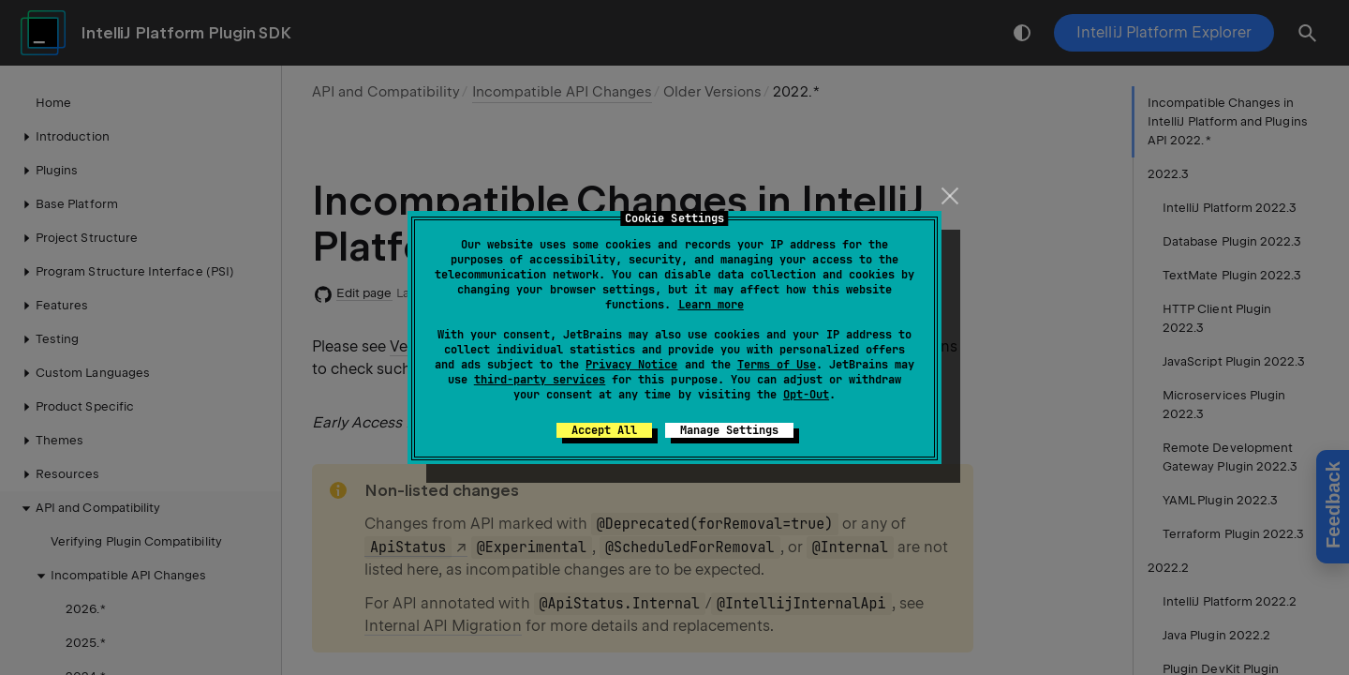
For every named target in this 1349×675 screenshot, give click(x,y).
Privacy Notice (631, 364)
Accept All (604, 430)
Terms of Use (776, 364)
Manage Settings (729, 430)
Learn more (711, 304)
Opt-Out (806, 394)
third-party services (539, 379)
